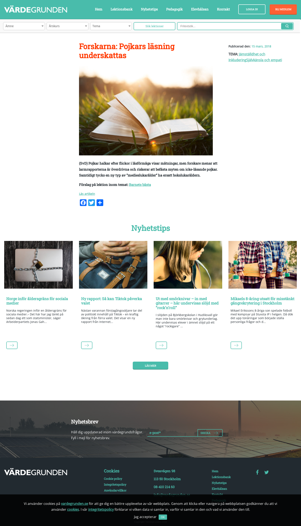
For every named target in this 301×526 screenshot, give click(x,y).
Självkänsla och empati (264, 60)
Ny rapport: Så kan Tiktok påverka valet (111, 301)
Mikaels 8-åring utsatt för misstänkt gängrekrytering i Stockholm (262, 301)
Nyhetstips (149, 9)
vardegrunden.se (74, 503)
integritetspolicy (101, 509)
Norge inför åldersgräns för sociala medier (37, 301)
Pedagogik (174, 9)
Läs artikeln (87, 194)
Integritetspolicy (115, 484)
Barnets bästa (140, 184)
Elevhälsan (200, 9)
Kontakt (223, 9)
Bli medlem (283, 9)
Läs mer (150, 365)
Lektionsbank (122, 9)
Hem (98, 9)
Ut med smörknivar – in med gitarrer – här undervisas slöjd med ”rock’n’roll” (187, 303)
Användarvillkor (115, 490)
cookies (73, 509)
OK (163, 517)
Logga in (252, 9)
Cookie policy (113, 479)
